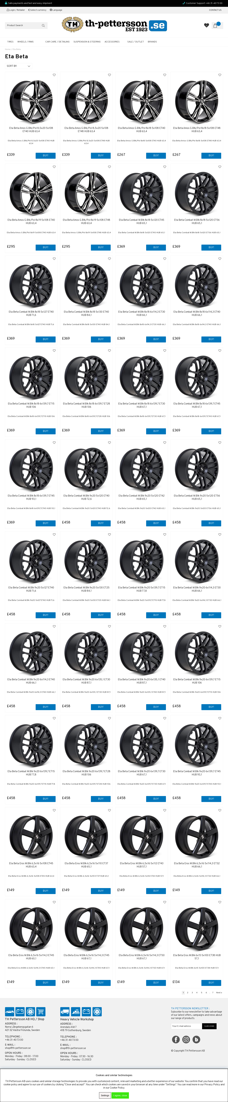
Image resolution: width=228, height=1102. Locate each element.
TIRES (10, 41)
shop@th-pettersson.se (18, 1048)
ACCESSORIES (112, 41)
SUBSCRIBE (209, 1026)
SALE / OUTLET (135, 41)
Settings (105, 1095)
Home (8, 49)
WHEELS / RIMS (25, 41)
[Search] (26, 25)
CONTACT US (215, 10)
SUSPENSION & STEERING (87, 41)
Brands (152, 41)
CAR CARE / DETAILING (57, 41)
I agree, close (120, 1095)
